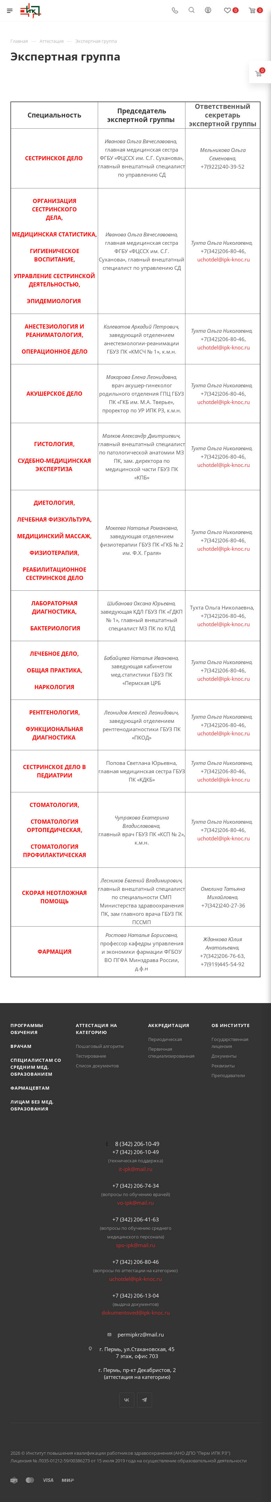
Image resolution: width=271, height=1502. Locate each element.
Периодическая (165, 1039)
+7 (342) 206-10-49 (135, 1151)
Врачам (21, 1046)
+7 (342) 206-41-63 (135, 1219)
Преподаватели (228, 1075)
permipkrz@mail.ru (141, 1334)
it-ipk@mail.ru (135, 1168)
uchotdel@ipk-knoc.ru (223, 259)
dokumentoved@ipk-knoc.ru (136, 1312)
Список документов (97, 1066)
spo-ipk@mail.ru (135, 1245)
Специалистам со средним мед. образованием (35, 1067)
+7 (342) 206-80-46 (135, 1261)
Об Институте (231, 1025)
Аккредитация (169, 1025)
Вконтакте (126, 1399)
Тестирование (91, 1056)
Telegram (144, 1399)
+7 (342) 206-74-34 (135, 1185)
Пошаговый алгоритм (100, 1046)
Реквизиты (223, 1066)
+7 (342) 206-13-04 (135, 1295)
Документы (224, 1056)
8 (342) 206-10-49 (137, 1144)
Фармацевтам (30, 1088)
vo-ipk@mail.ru (135, 1202)
